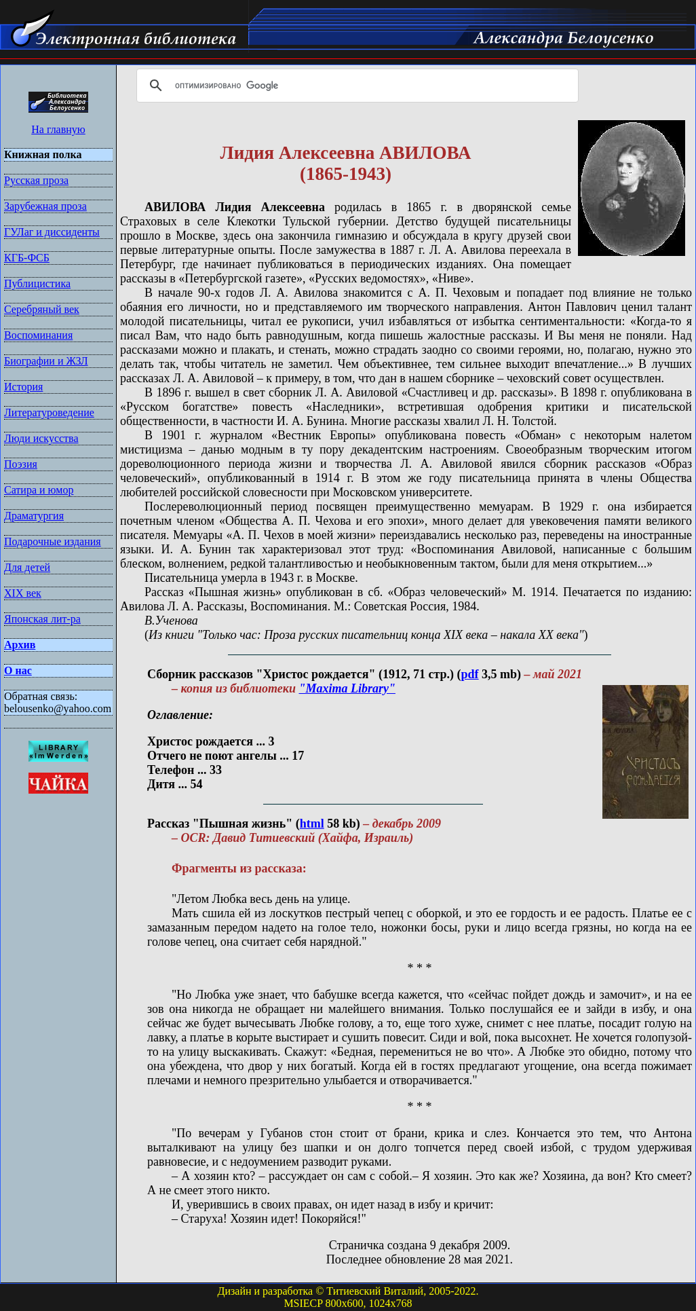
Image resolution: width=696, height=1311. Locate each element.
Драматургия (34, 515)
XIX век (22, 593)
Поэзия (20, 464)
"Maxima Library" (346, 688)
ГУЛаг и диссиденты (52, 232)
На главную (58, 129)
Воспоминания (38, 335)
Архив (19, 644)
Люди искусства (41, 438)
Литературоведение (49, 412)
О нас (18, 670)
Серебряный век (41, 309)
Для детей (27, 567)
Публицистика (37, 283)
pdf (470, 674)
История (23, 386)
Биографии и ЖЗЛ (46, 361)
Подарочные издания (52, 541)
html (312, 823)
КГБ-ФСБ (27, 257)
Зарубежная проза (45, 206)
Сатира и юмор (38, 490)
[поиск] (355, 85)
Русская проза (36, 180)
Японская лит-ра (42, 619)
